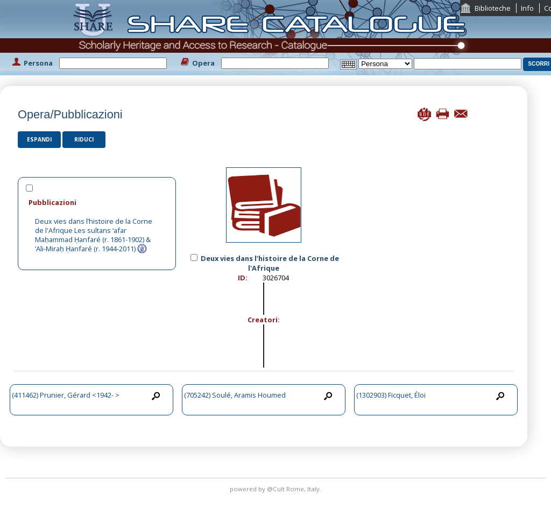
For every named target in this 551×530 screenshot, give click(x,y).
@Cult (276, 489)
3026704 (276, 277)
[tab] (97, 202)
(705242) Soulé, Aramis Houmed (235, 395)
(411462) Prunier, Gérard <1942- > (65, 395)
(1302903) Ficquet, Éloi (391, 395)
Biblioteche (493, 8)
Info (527, 8)
